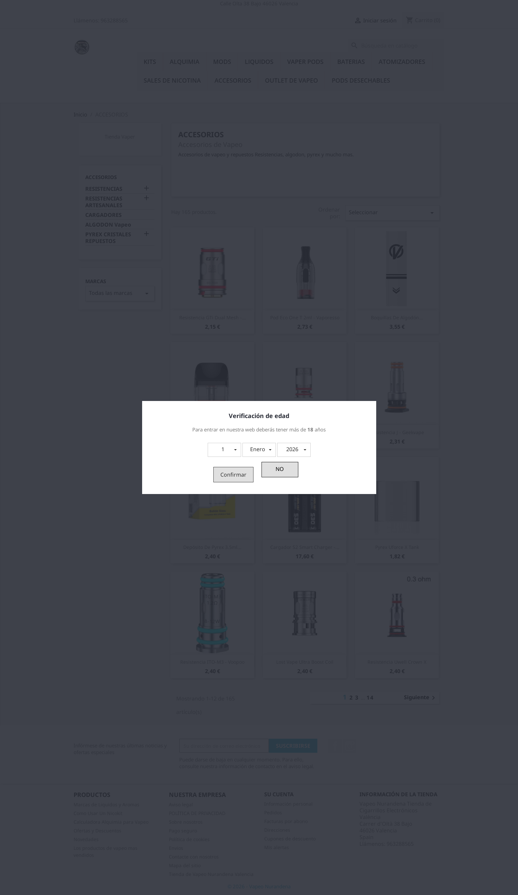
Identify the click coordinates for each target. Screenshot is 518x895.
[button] (224, 450)
